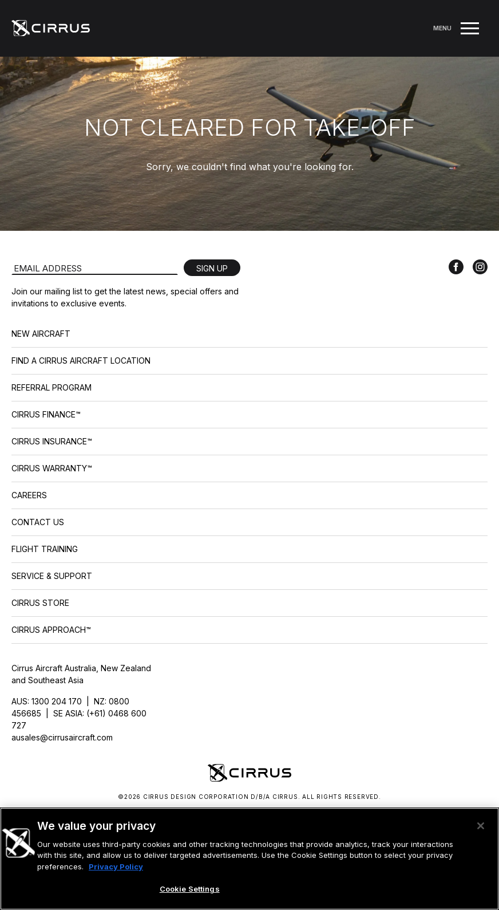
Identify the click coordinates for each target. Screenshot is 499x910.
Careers (29, 495)
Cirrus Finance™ (46, 414)
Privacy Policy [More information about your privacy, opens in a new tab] (116, 866)
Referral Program (51, 387)
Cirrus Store (40, 603)
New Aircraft (40, 333)
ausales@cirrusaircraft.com (62, 737)
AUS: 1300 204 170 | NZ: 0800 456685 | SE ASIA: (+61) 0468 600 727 (78, 713)
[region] (249, 858)
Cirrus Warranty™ (51, 468)
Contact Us (37, 522)
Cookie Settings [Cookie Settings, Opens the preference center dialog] (190, 888)
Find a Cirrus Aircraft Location (81, 360)
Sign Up (212, 268)
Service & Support (51, 576)
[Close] (480, 825)
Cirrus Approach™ (51, 630)
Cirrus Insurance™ (51, 441)
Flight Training (44, 549)
